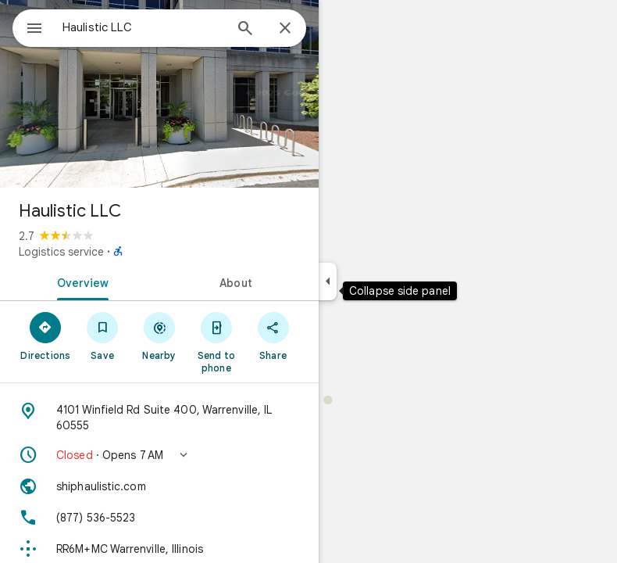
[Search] (245, 29)
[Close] (285, 28)
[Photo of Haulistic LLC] (159, 94)
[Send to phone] (215, 342)
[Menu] (34, 29)
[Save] (102, 335)
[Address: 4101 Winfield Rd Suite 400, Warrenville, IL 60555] (159, 417)
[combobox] (142, 27)
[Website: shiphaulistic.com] (159, 486)
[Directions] (45, 335)
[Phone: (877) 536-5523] (159, 517)
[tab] (79, 281)
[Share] (272, 335)
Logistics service (61, 252)
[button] (159, 455)
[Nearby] (159, 335)
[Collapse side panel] (328, 281)
